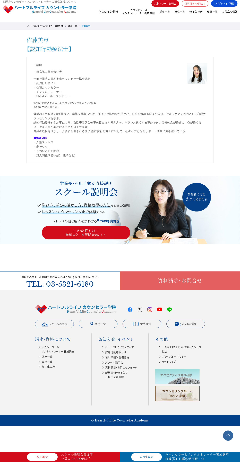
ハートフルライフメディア (119, 347)
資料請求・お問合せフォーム (121, 367)
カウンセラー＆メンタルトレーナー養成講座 (138, 15)
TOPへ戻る (228, 435)
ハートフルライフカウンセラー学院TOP (45, 26)
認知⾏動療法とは (115, 352)
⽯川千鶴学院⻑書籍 (117, 357)
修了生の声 (196, 15)
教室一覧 (212, 15)
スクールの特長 (54, 324)
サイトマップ (169, 361)
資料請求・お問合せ (193, 7)
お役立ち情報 (229, 15)
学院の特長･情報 (108, 15)
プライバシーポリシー (174, 356)
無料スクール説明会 (161, 7)
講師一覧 (72, 26)
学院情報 (142, 324)
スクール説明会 (114, 362)
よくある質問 (186, 324)
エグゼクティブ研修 (223, 7)
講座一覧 (164, 15)
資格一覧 (179, 15)
